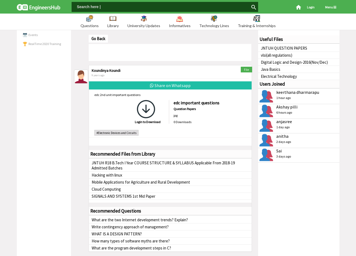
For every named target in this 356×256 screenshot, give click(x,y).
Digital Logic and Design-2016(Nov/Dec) (294, 62)
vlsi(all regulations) (276, 55)
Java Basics (270, 69)
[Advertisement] (170, 52)
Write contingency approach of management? (130, 226)
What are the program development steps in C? (131, 248)
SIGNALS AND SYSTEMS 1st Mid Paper (123, 196)
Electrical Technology (279, 76)
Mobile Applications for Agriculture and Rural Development (141, 182)
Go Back (98, 38)
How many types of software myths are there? (131, 241)
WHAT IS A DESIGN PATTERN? (117, 233)
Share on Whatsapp (170, 85)
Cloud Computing (106, 189)
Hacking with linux (107, 175)
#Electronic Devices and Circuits (116, 133)
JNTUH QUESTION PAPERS (284, 48)
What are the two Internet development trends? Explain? (140, 219)
